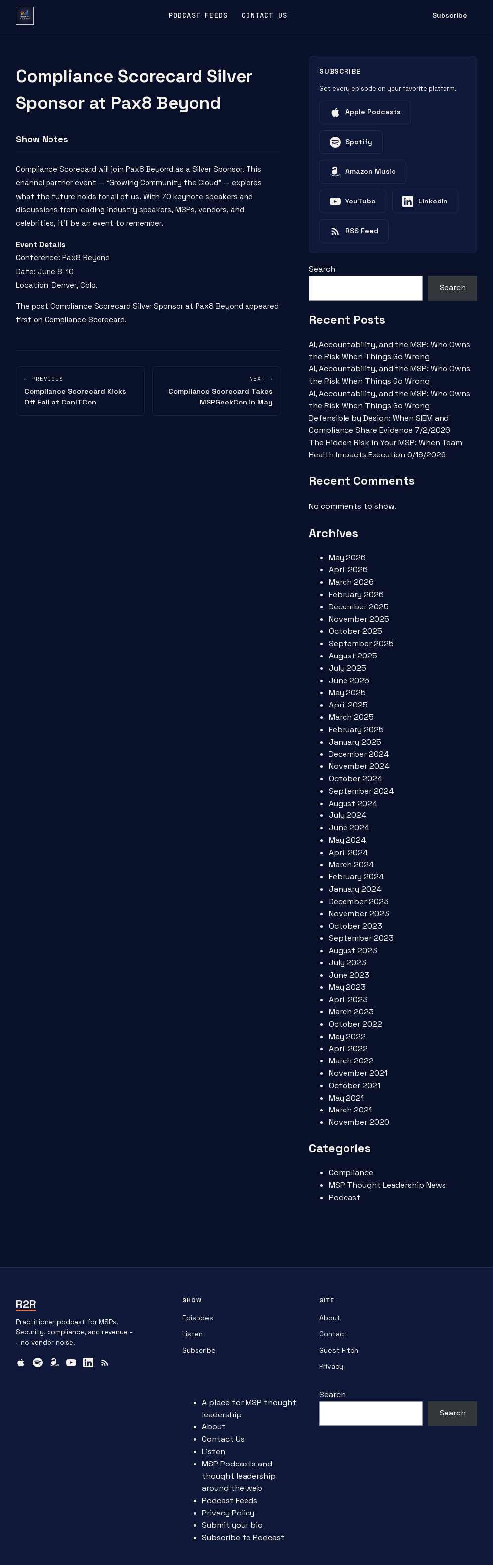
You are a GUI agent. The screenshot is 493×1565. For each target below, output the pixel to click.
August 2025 (353, 656)
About (329, 1317)
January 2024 (355, 889)
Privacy (331, 1366)
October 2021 (354, 1085)
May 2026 (347, 558)
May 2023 (347, 987)
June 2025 (349, 680)
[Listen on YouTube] (352, 201)
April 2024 (348, 852)
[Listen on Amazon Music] (362, 172)
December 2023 (359, 901)
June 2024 (349, 827)
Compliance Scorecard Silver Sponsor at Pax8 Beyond (146, 306)
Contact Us (264, 15)
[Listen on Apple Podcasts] (365, 112)
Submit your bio (232, 1525)
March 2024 (351, 864)
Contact (333, 1333)
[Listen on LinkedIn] (425, 201)
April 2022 (348, 1048)
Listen (192, 1333)
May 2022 (347, 1036)
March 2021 (350, 1110)
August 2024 (353, 803)
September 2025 (361, 643)
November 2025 (359, 619)
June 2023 (349, 975)
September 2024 (361, 791)
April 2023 (348, 999)
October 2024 (355, 778)
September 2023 (361, 938)
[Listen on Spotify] (351, 142)
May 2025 (347, 692)
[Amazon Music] (54, 1362)
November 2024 (359, 766)
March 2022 (351, 1061)
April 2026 (348, 569)
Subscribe (449, 15)
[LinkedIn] (88, 1362)
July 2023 (347, 963)
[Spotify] (38, 1362)
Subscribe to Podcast (243, 1537)
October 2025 (355, 631)
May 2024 (347, 840)
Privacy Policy (228, 1513)
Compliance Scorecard (56, 169)
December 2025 (359, 607)
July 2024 (347, 815)
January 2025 (355, 742)
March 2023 (351, 1012)
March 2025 (351, 717)
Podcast (344, 1197)
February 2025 (356, 729)
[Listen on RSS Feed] (354, 231)
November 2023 (359, 914)
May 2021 (346, 1098)
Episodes (197, 1317)
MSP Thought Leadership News (387, 1185)
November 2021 (358, 1073)
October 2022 (355, 1024)
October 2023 (355, 926)
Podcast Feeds (198, 15)
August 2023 (353, 950)
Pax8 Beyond (149, 169)
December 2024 (359, 754)
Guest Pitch (338, 1350)
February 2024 (356, 876)
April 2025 (348, 705)
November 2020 (359, 1122)
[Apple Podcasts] (21, 1362)
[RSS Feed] (105, 1362)
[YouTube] (71, 1362)
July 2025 (347, 668)
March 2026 (351, 582)
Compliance (351, 1172)
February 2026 (356, 594)
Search (322, 269)
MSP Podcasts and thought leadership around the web (239, 1476)
